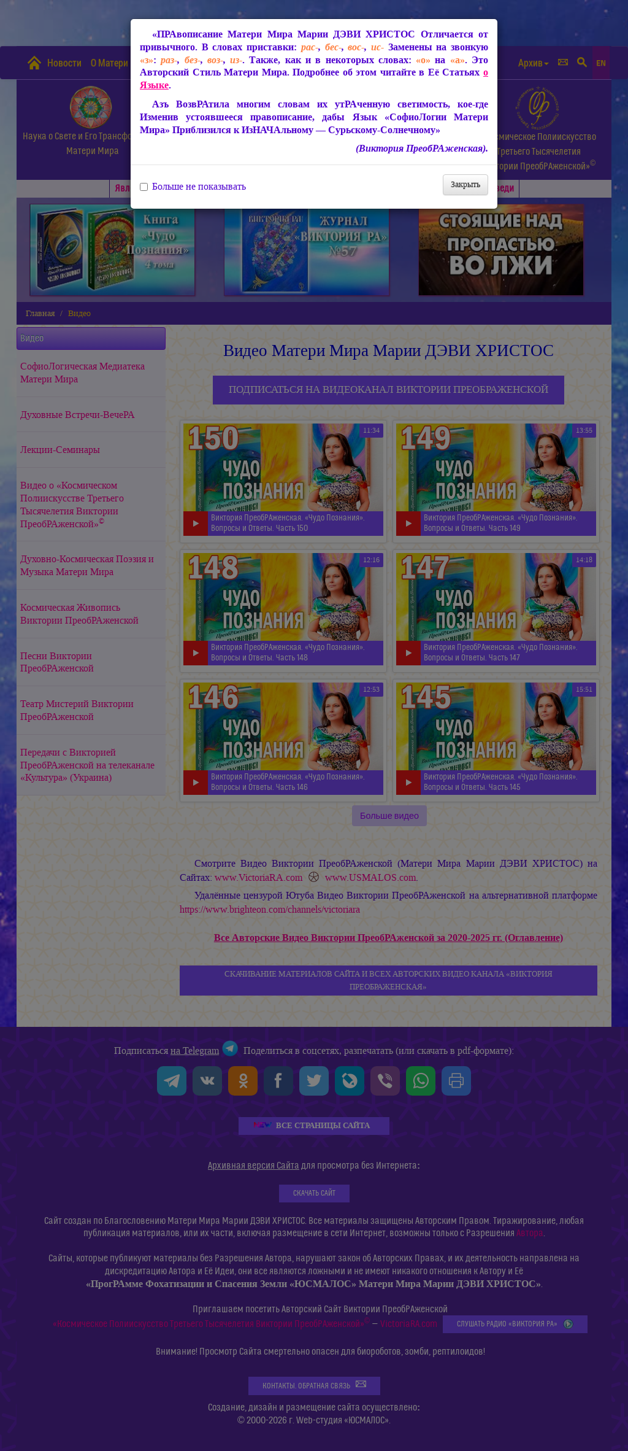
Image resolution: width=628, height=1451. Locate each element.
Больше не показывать (193, 186)
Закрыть (465, 184)
